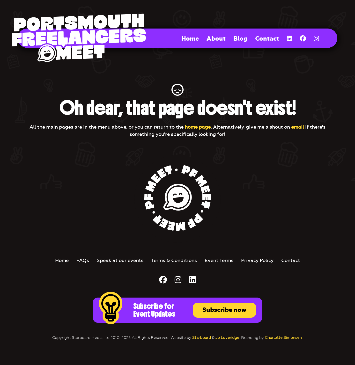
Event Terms (219, 260)
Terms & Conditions (174, 260)
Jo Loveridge (227, 337)
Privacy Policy (257, 260)
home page (198, 127)
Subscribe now (224, 310)
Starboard (201, 337)
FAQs (82, 260)
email (297, 127)
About (216, 39)
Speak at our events (120, 260)
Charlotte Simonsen (283, 337)
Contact (267, 39)
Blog (240, 39)
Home (190, 39)
